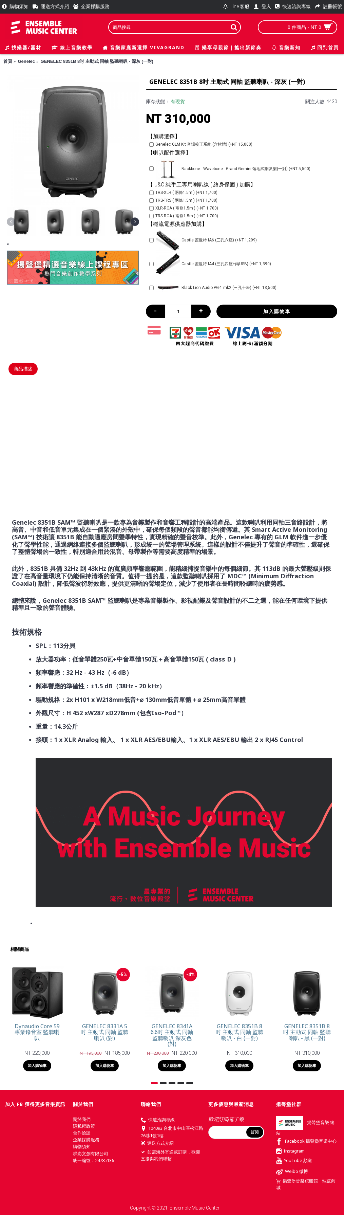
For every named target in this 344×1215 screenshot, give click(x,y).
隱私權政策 (84, 1126)
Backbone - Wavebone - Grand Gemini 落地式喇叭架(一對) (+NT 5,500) (229, 169)
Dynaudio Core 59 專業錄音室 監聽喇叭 (37, 1032)
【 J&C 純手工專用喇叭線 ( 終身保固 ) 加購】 (202, 184)
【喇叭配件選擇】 (169, 152)
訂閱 (255, 1132)
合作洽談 (82, 1133)
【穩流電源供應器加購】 (177, 224)
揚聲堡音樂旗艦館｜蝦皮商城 (306, 1184)
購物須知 (82, 1146)
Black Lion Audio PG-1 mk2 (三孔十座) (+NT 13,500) (212, 288)
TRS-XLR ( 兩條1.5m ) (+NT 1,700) (183, 192)
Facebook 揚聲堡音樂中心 (306, 1141)
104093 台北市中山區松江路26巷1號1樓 (172, 1132)
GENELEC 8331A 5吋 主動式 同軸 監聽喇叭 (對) (104, 1032)
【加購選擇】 (164, 136)
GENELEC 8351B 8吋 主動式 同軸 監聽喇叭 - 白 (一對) (239, 1032)
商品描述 (23, 368)
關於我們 (82, 1119)
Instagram (290, 1151)
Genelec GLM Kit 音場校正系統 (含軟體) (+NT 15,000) (200, 144)
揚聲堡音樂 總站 (305, 1127)
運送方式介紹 (157, 1143)
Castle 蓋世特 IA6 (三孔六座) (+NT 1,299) (203, 240)
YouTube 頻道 (294, 1161)
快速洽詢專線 (158, 1120)
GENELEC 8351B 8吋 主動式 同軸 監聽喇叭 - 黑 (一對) (307, 1032)
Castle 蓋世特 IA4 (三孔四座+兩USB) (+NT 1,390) (210, 264)
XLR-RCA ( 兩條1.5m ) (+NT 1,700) (183, 208)
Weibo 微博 (292, 1172)
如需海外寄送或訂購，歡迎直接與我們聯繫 (170, 1155)
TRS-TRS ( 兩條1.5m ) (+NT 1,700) (183, 200)
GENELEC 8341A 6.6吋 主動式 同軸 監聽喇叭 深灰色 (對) (172, 1035)
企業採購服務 (86, 1140)
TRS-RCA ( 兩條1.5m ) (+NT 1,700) (183, 216)
